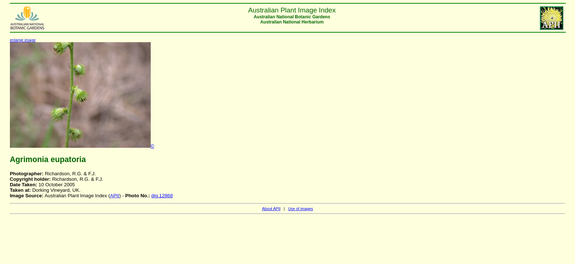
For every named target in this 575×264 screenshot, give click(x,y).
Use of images (300, 208)
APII (114, 195)
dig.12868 (162, 195)
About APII (271, 208)
